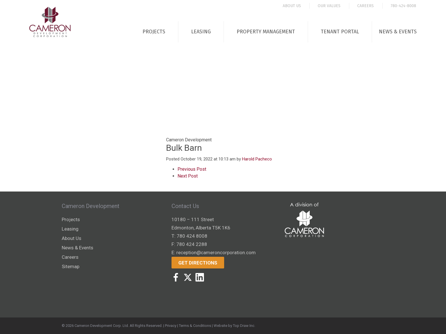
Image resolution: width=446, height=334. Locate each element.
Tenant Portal (340, 31)
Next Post (187, 176)
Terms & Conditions (195, 325)
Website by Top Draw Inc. (234, 325)
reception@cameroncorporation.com (216, 252)
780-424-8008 (403, 5)
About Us (292, 5)
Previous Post (191, 169)
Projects (154, 31)
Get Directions (197, 263)
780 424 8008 (192, 236)
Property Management (266, 31)
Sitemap (70, 266)
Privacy (170, 325)
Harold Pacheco (257, 159)
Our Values (329, 5)
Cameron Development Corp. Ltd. (102, 325)
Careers (365, 5)
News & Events (398, 31)
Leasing (201, 31)
